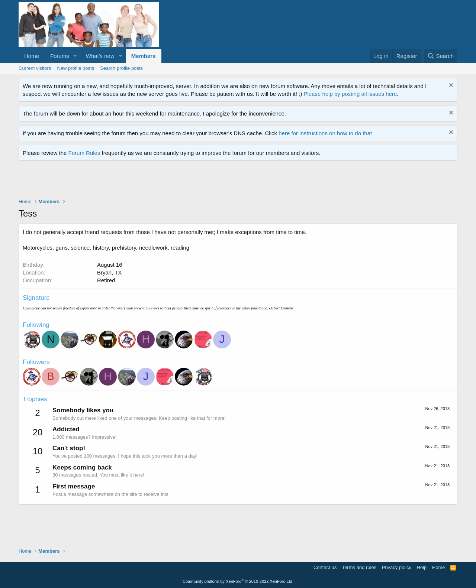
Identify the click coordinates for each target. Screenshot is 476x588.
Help (422, 567)
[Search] (440, 56)
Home (31, 56)
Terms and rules (359, 567)
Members (143, 56)
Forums (59, 56)
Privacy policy (396, 567)
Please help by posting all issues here (350, 94)
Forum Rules (84, 153)
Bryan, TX (109, 272)
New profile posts (75, 68)
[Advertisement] (154, 181)
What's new (100, 56)
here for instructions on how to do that (325, 133)
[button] (75, 56)
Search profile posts (121, 68)
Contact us (325, 567)
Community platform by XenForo (238, 581)
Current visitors (35, 68)
